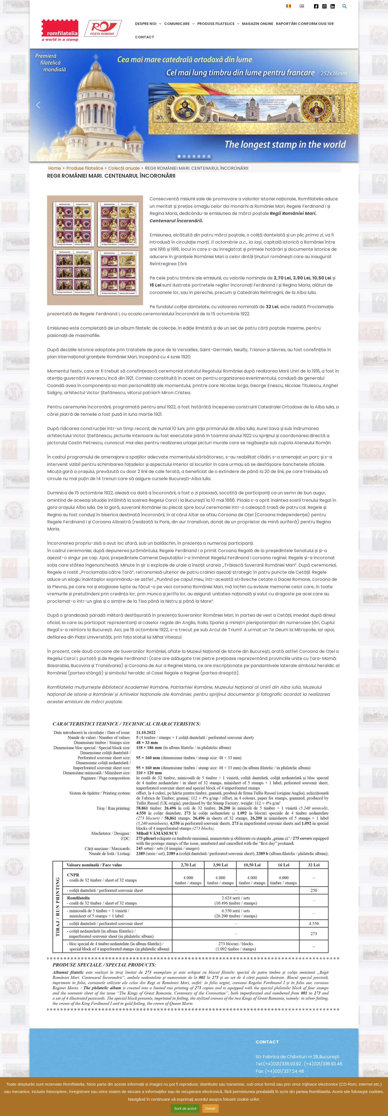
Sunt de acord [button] (185, 1108)
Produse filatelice (218, 23)
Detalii (210, 1108)
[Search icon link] (344, 7)
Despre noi (148, 23)
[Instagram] (324, 6)
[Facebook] (316, 6)
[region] (194, 105)
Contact (144, 37)
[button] (194, 105)
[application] (158, 23)
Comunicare (179, 23)
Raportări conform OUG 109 (305, 23)
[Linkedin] (332, 6)
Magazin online (257, 23)
